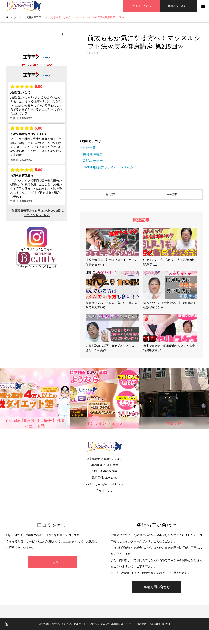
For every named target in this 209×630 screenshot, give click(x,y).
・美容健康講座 (91, 154)
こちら (48, 249)
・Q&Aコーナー (91, 160)
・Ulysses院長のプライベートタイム (106, 167)
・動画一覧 (88, 147)
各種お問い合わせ (178, 6)
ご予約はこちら (141, 6)
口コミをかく (52, 562)
